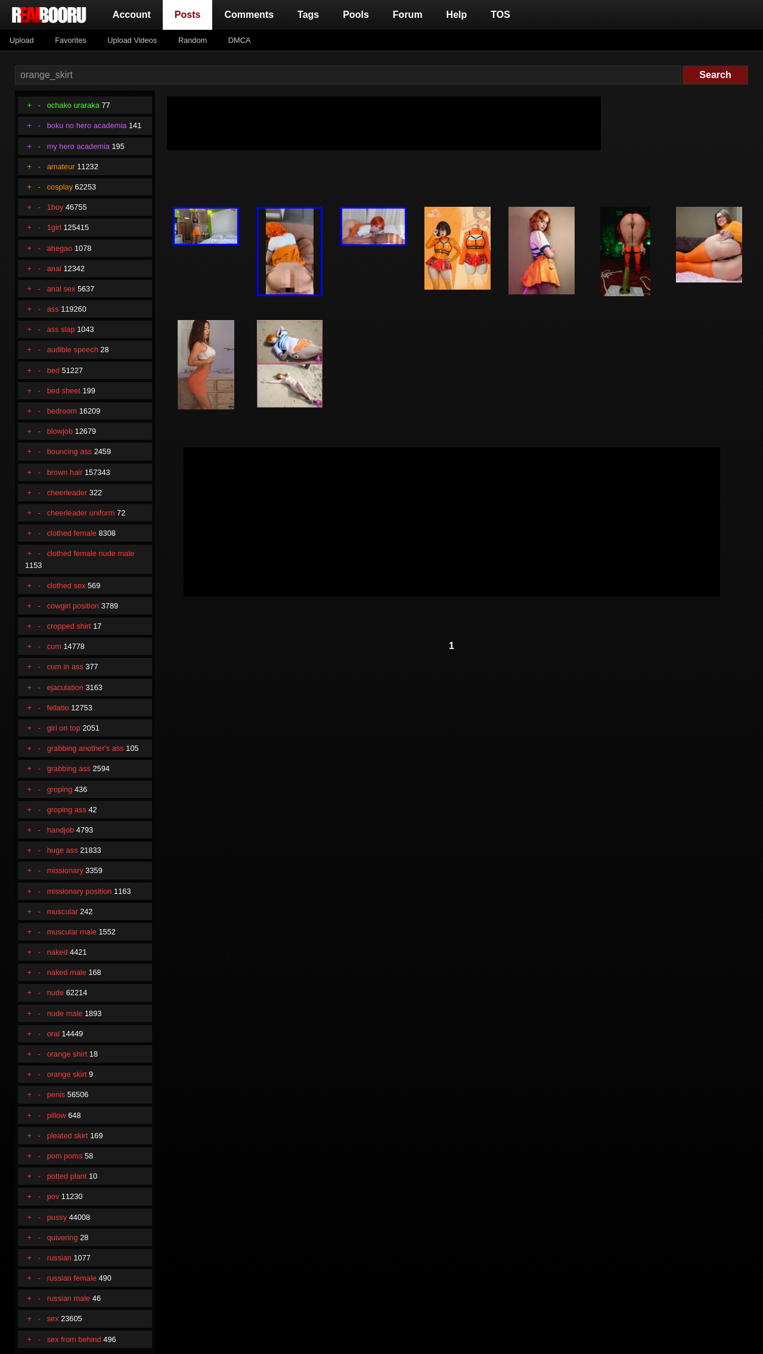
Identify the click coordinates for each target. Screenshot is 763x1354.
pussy (57, 1217)
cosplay (60, 186)
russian (59, 1257)
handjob (61, 829)
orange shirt (67, 1053)
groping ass (66, 809)
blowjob (60, 431)
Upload (22, 40)
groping (60, 789)
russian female (72, 1278)
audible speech (72, 349)
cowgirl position (73, 605)
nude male (65, 1013)
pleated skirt (67, 1135)
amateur (61, 166)
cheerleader (67, 492)
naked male (66, 972)
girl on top (63, 727)
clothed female (72, 533)
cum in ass (65, 666)
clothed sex (66, 585)
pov (53, 1196)
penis (56, 1094)
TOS (500, 15)
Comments (249, 15)
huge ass (62, 850)
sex (53, 1318)
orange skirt (67, 1074)
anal (54, 268)
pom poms (65, 1155)
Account (132, 15)
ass (53, 309)
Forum (408, 15)
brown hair (65, 472)
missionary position (79, 891)
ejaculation (65, 687)
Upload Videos (132, 40)
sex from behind (74, 1339)
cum (54, 646)
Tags (308, 15)
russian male (69, 1298)
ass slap (61, 329)
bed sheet (63, 390)
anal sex (61, 288)
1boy (55, 207)
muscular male (72, 931)
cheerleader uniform (81, 512)
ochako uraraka (73, 105)
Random (192, 40)
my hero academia (78, 146)
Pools (356, 15)
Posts (190, 13)
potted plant (67, 1176)
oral (53, 1033)
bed (53, 370)
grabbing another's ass (85, 748)
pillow (56, 1115)
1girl (54, 227)
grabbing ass (69, 768)
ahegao (60, 248)
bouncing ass (69, 451)
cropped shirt (69, 626)
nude (55, 992)
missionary (65, 870)
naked (57, 952)
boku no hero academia (87, 125)
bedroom (62, 410)
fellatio (58, 707)
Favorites (70, 40)
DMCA (239, 40)
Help (456, 15)
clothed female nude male (91, 553)
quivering (62, 1237)
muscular (62, 911)
